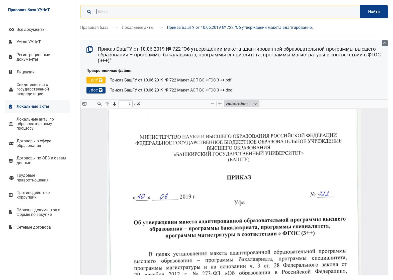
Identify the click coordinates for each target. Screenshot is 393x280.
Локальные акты (138, 27)
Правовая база (94, 27)
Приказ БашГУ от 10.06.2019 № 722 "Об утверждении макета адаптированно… (241, 27)
